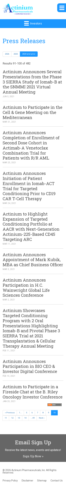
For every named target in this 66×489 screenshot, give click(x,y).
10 (54, 413)
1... (20, 413)
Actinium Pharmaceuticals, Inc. (28, 470)
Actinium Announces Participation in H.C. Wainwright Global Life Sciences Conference (26, 287)
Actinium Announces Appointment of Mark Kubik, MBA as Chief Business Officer (33, 260)
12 (12, 418)
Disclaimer (27, 480)
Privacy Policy (10, 480)
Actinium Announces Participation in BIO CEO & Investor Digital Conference (30, 366)
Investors (33, 23)
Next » (41, 418)
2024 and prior (28, 54)
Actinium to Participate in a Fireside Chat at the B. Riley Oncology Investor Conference (32, 392)
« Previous (10, 413)
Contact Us (57, 480)
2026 (7, 54)
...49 (32, 418)
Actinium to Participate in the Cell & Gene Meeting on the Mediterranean (32, 112)
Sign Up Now (32, 456)
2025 (16, 54)
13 (19, 418)
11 (6, 418)
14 (25, 418)
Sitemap (42, 480)
